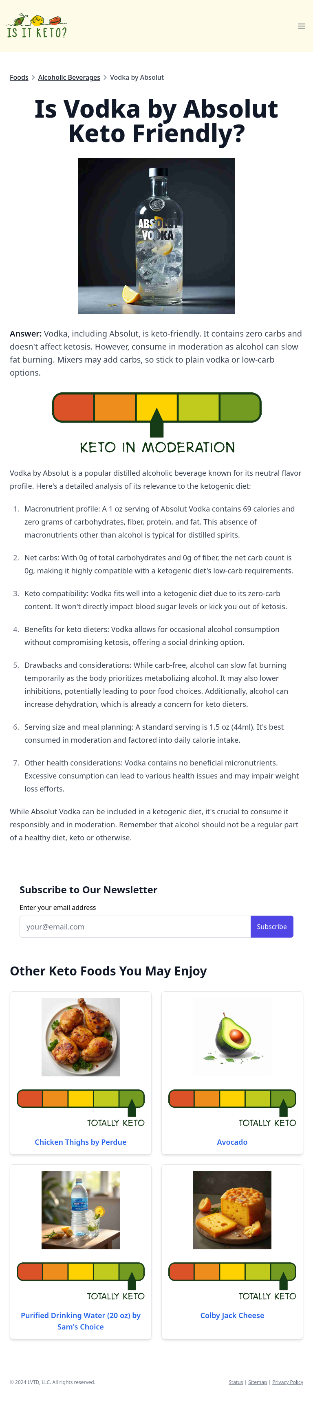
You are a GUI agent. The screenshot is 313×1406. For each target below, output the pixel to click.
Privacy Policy (287, 1382)
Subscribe (272, 926)
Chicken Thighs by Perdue (80, 1142)
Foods (19, 77)
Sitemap (257, 1382)
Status (236, 1382)
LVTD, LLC (39, 1382)
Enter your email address (58, 907)
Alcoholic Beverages (69, 77)
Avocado (232, 1142)
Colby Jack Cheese (233, 1315)
